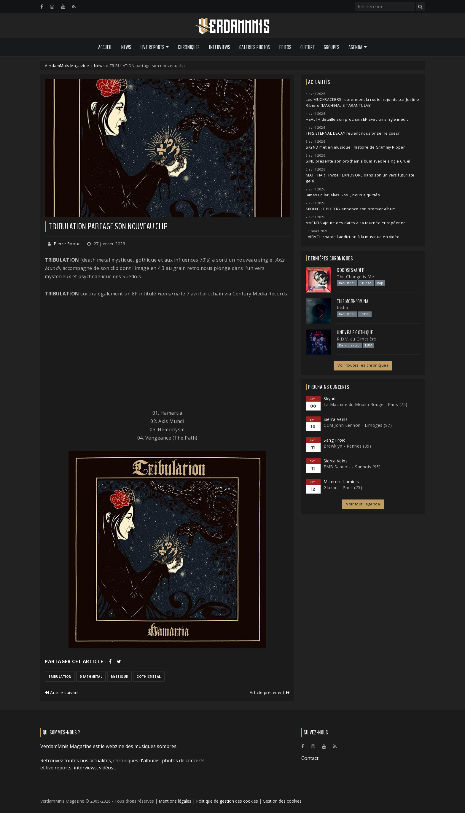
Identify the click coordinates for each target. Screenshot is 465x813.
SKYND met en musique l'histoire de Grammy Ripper (355, 147)
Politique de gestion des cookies (227, 801)
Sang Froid (334, 440)
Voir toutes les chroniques (362, 365)
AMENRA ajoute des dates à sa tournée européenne (356, 222)
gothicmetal (148, 676)
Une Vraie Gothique (355, 332)
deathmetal (91, 676)
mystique (119, 676)
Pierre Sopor (67, 243)
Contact (310, 758)
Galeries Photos (254, 47)
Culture (307, 47)
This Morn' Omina (352, 301)
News (126, 47)
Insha (342, 308)
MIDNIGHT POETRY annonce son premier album (351, 208)
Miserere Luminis (341, 481)
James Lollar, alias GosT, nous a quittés (343, 195)
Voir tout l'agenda (363, 504)
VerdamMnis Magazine (67, 65)
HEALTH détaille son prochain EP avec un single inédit (357, 119)
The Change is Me (355, 276)
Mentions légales (175, 801)
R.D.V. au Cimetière (356, 339)
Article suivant (62, 692)
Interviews (219, 47)
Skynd (330, 398)
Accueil (105, 47)
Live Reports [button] (152, 47)
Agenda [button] (355, 47)
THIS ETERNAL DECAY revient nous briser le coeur (353, 133)
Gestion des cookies (282, 801)
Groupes (331, 47)
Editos (285, 47)
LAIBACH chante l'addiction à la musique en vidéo (352, 236)
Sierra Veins (336, 419)
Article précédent (270, 692)
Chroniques (189, 47)
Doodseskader (350, 270)
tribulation (59, 676)
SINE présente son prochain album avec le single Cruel (358, 161)
